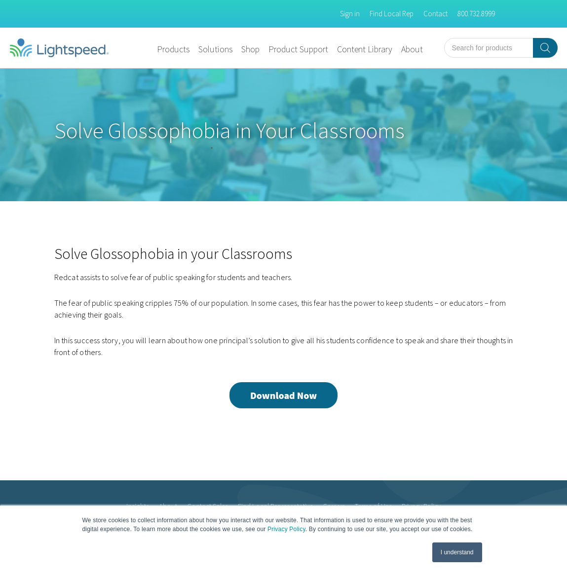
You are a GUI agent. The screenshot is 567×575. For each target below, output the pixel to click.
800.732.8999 (476, 13)
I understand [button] (457, 552)
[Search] (545, 48)
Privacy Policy (286, 529)
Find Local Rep (392, 13)
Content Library (364, 49)
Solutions (215, 49)
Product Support (298, 49)
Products (173, 49)
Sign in (350, 13)
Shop (250, 49)
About (412, 49)
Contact (435, 13)
